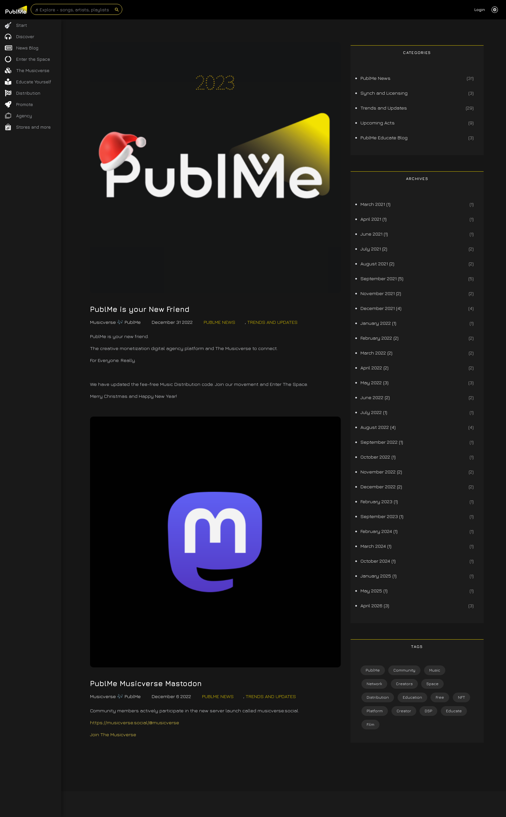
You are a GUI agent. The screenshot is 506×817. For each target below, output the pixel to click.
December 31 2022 (172, 322)
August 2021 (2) (377, 263)
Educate (454, 710)
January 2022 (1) (378, 323)
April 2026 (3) (374, 605)
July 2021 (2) (373, 248)
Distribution (378, 697)
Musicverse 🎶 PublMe (115, 322)
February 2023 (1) (379, 501)
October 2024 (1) (378, 561)
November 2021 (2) (380, 293)
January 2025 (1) (378, 575)
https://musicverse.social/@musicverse (134, 722)
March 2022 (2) (376, 352)
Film (370, 724)
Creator (404, 710)
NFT (461, 697)
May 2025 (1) (374, 590)
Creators (404, 683)
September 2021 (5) (381, 278)
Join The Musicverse (113, 734)
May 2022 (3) (374, 382)
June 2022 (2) (375, 397)
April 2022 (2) (374, 367)
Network (374, 683)
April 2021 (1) (373, 219)
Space (432, 683)
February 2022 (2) (379, 338)
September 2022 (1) (381, 442)
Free (440, 697)
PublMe (373, 670)
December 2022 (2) (381, 486)
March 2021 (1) (375, 204)
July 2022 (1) (373, 412)
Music (434, 670)
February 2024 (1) (379, 531)
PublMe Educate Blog (384, 137)
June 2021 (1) (374, 234)
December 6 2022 (171, 696)
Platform (375, 710)
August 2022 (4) (378, 427)
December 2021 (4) (380, 308)
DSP (428, 710)
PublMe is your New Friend (139, 309)
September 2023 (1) (381, 516)
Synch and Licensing (384, 93)
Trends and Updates (272, 322)
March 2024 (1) (375, 546)
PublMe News (219, 322)
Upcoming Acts (377, 122)
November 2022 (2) (381, 471)
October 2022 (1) (378, 457)
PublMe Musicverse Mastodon (146, 683)
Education (412, 697)
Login (479, 9)
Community (404, 670)
